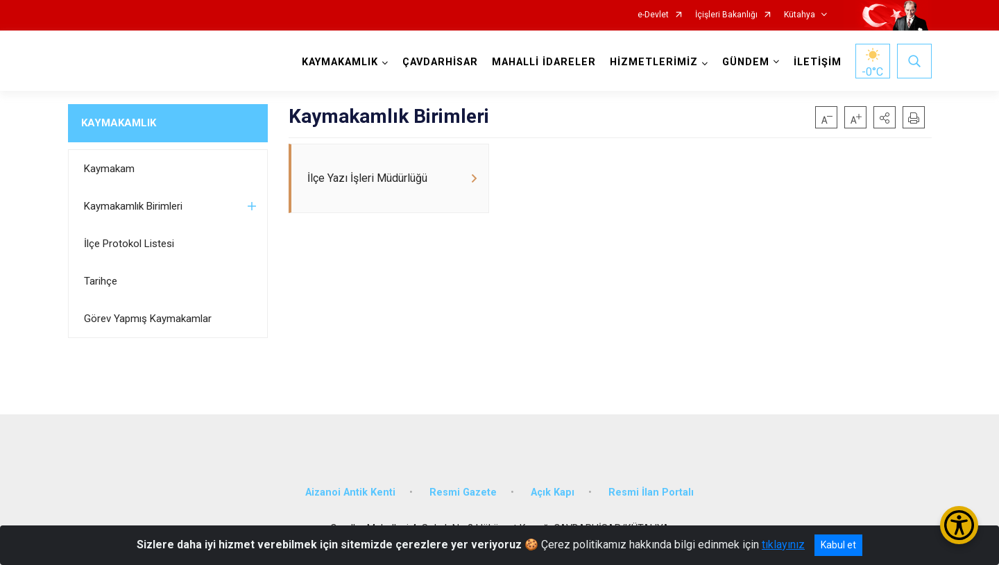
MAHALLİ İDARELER (544, 62)
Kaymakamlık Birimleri (133, 206)
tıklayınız (783, 544)
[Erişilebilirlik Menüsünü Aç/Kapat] (959, 525)
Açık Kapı (552, 492)
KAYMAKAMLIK (118, 123)
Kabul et (838, 544)
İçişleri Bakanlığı (726, 14)
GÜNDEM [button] (745, 62)
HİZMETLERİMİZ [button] (654, 62)
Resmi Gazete (463, 492)
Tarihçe (100, 281)
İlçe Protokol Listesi (129, 243)
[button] (884, 117)
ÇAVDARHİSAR (440, 62)
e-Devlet (653, 14)
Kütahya (799, 14)
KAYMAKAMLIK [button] (340, 62)
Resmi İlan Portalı (651, 492)
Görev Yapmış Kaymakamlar (148, 318)
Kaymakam (109, 168)
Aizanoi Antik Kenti (350, 492)
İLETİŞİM (818, 62)
